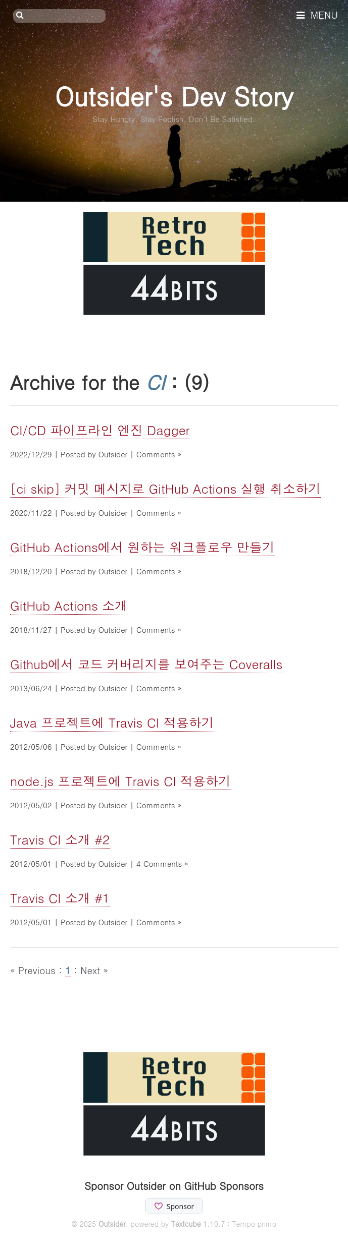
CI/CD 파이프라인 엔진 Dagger (100, 430)
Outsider (112, 1224)
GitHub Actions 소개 (68, 605)
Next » (94, 970)
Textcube (186, 1224)
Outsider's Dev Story (174, 95)
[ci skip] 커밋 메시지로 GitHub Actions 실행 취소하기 (165, 488)
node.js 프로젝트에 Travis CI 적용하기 (120, 781)
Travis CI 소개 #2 (60, 839)
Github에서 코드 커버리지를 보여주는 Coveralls (146, 664)
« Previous (34, 970)
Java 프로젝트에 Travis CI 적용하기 (112, 722)
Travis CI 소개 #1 (60, 898)
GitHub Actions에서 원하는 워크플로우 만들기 (142, 547)
